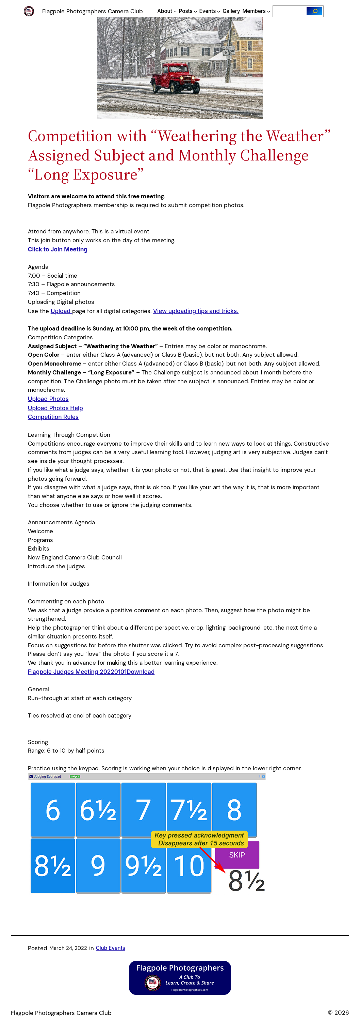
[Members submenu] (268, 11)
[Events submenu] (218, 11)
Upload (61, 310)
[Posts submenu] (195, 11)
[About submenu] (175, 11)
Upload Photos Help (55, 408)
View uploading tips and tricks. (196, 310)
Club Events (110, 948)
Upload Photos (48, 398)
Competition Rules (53, 416)
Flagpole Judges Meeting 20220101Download (91, 671)
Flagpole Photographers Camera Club (92, 11)
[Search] (314, 11)
